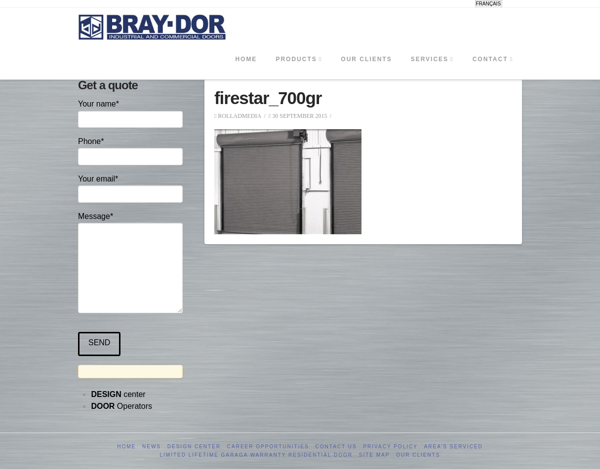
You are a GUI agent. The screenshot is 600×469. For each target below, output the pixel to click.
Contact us (336, 446)
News (151, 446)
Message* (130, 223)
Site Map (374, 455)
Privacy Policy (390, 446)
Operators (121, 406)
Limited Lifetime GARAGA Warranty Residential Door (256, 455)
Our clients (418, 455)
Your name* (130, 112)
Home (126, 446)
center (118, 394)
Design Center (194, 446)
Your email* (130, 187)
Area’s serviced (453, 446)
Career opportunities (268, 446)
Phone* (130, 149)
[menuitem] (489, 3)
